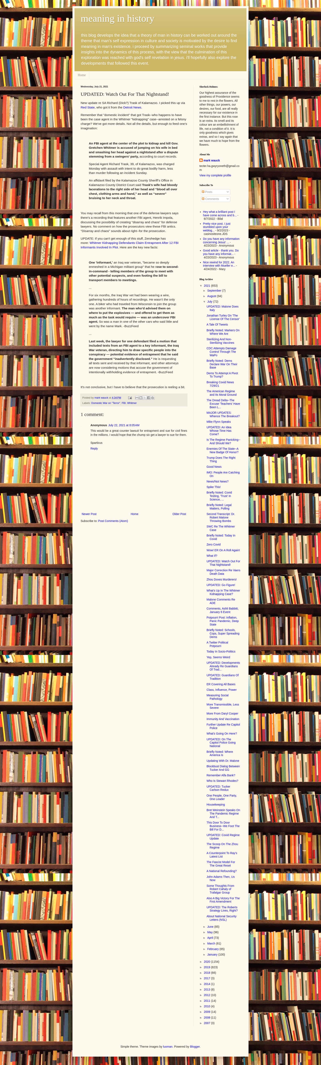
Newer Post (89, 514)
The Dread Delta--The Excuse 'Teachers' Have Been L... (223, 404)
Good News (214, 466)
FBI (124, 403)
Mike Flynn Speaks (219, 421)
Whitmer (132, 403)
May (210, 932)
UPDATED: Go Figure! (221, 585)
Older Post (179, 514)
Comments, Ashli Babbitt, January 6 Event (222, 610)
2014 (207, 984)
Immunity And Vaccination (223, 719)
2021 (207, 285)
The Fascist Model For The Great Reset (221, 863)
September (214, 290)
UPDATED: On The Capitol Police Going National (221, 743)
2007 (207, 1023)
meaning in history (117, 18)
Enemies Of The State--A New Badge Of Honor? (222, 450)
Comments (210, 199)
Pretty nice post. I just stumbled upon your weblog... (217, 227)
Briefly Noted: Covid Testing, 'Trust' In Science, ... (219, 496)
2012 (207, 995)
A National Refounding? (222, 871)
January (212, 954)
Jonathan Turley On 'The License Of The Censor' (223, 317)
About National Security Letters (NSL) (221, 918)
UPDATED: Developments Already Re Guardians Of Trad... (223, 666)
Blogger (195, 1046)
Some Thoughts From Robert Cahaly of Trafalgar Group (220, 889)
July (210, 301)
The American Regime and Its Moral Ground (222, 393)
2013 (207, 989)
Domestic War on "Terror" (105, 403)
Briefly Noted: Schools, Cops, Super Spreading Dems (223, 633)
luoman (168, 1046)
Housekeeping (216, 804)
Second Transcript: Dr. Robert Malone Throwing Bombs (221, 517)
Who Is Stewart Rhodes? (222, 780)
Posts (207, 192)
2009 (207, 1011)
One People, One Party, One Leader (222, 797)
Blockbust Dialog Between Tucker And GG (223, 768)
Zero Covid (213, 544)
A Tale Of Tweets (217, 324)
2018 (207, 972)
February (213, 949)
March (211, 943)
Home (82, 75)
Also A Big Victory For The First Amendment (223, 900)
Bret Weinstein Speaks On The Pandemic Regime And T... (223, 813)
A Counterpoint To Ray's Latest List (222, 854)
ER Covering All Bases (221, 684)
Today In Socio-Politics (221, 651)
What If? (212, 555)
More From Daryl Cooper (222, 713)
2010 (207, 1006)
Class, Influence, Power (222, 689)
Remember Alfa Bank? (221, 775)
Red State (88, 107)
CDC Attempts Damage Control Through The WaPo (221, 352)
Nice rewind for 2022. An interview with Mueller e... (219, 264)
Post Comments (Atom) (113, 521)
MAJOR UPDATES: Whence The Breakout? (223, 414)
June (210, 926)
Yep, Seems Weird (218, 657)
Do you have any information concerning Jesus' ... (221, 240)
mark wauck (211, 160)
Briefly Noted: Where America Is (220, 753)
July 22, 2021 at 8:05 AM (123, 425)
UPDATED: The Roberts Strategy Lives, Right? (222, 909)
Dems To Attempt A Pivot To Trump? (222, 375)
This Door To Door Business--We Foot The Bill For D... (223, 826)
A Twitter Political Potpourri (217, 644)
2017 (207, 978)
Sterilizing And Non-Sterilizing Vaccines (220, 341)
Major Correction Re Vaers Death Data (223, 572)
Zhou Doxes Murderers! (222, 579)
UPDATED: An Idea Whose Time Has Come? (219, 431)
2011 (207, 1000)
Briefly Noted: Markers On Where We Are (223, 332)
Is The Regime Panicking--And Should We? (223, 441)
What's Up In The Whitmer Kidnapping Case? (223, 592)
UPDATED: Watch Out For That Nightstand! (223, 563)
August (212, 296)
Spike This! (214, 487)
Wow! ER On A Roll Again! (223, 550)
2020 (207, 961)
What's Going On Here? (222, 733)
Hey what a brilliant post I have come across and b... (220, 213)
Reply (94, 448)
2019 (207, 967)
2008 (207, 1017)
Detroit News (132, 107)
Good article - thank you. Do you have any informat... (221, 252)
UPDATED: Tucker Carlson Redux (218, 788)
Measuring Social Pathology (217, 697)
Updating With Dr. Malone (223, 760)
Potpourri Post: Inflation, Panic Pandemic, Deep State (223, 621)
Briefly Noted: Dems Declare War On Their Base (222, 364)
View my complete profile (215, 175)
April (210, 937)
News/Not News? (217, 481)
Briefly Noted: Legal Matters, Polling (219, 506)
